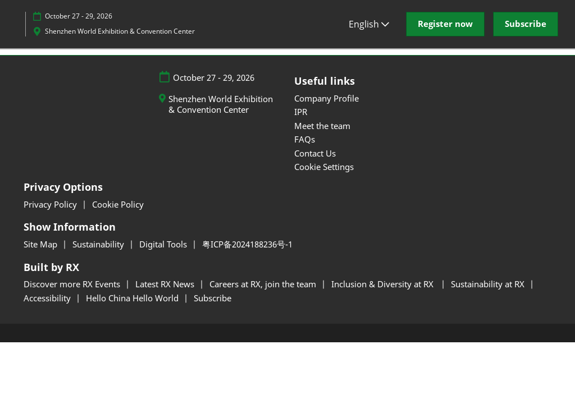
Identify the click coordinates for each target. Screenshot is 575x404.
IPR (300, 111)
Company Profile (326, 98)
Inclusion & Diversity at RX (384, 284)
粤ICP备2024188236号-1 (247, 244)
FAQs (304, 139)
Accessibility (48, 298)
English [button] (369, 24)
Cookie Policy (118, 204)
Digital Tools (164, 244)
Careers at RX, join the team (263, 284)
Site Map (42, 244)
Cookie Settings (324, 166)
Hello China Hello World (133, 298)
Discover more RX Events (73, 284)
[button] (445, 24)
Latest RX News (166, 284)
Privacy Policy (51, 204)
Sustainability (99, 244)
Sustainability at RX (489, 284)
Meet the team (322, 125)
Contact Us (315, 153)
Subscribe (212, 298)
